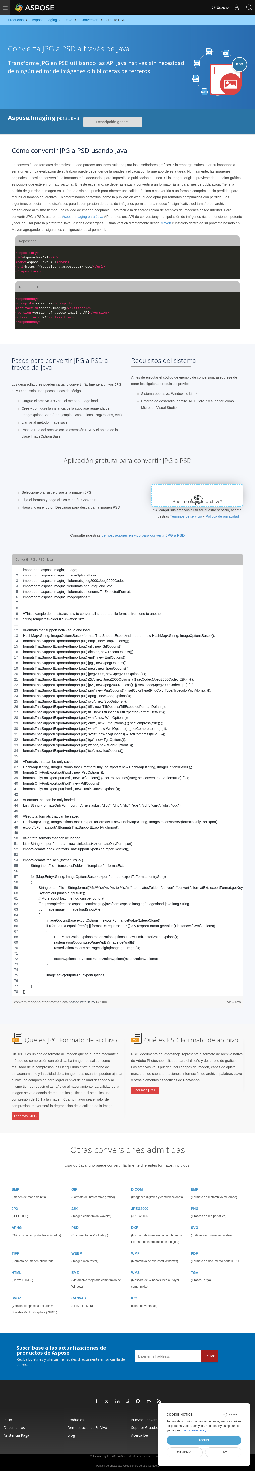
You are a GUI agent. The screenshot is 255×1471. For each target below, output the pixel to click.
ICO (134, 1296)
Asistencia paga (16, 1433)
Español (220, 7)
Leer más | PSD (145, 1089)
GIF (74, 1188)
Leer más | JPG (25, 1115)
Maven (166, 223)
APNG (17, 1226)
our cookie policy (195, 1430)
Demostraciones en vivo (87, 1425)
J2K (74, 1207)
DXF (134, 1226)
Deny (223, 1452)
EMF (194, 1188)
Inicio (8, 1418)
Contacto (153, 1463)
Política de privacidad (222, 516)
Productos (75, 1418)
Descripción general (113, 122)
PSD (75, 1226)
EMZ (75, 1271)
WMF (135, 1252)
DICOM (137, 1188)
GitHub (101, 1002)
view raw (234, 1002)
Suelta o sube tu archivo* (197, 501)
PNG (194, 1207)
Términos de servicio (186, 516)
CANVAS (78, 1296)
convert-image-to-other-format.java (41, 1002)
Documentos (14, 1425)
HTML (16, 1271)
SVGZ (16, 1296)
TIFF (15, 1252)
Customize (184, 1452)
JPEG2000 (139, 1207)
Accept (203, 1440)
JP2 (15, 1207)
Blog (71, 1433)
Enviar (209, 1354)
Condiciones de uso (135, 1463)
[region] (127, 780)
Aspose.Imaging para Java (82, 217)
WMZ (135, 1271)
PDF (194, 1252)
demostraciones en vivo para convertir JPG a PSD (143, 535)
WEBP (76, 1252)
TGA (194, 1271)
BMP (15, 1188)
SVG (194, 1226)
